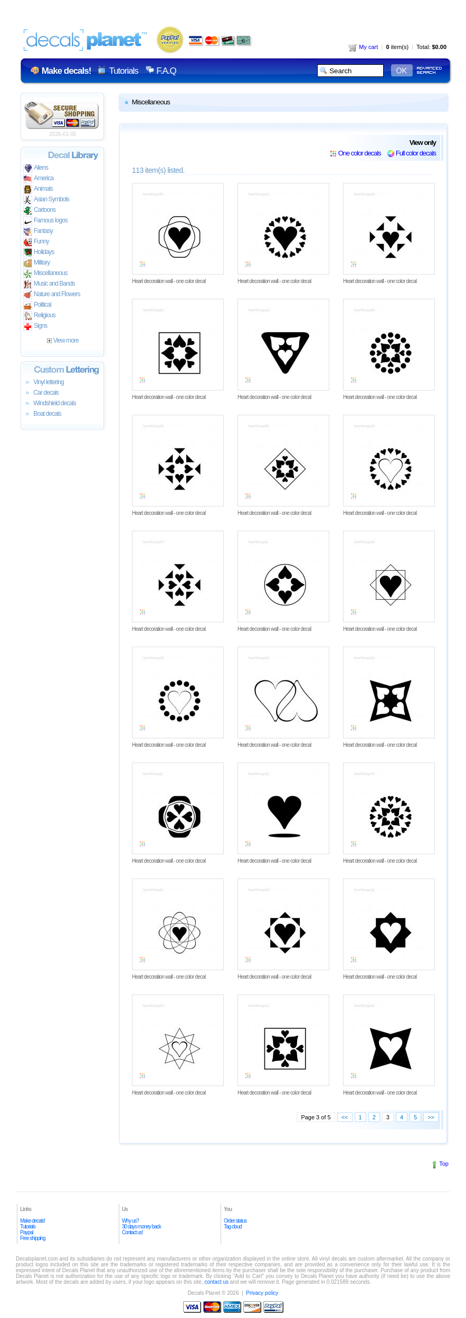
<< (344, 1117)
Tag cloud (233, 1226)
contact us (216, 1282)
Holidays (38, 252)
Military (36, 263)
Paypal (26, 1232)
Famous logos (45, 221)
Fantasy (38, 231)
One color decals (359, 153)
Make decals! (32, 1221)
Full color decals (416, 153)
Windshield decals (49, 403)
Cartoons (39, 210)
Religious (39, 315)
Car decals (41, 393)
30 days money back (141, 1226)
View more (62, 340)
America (38, 178)
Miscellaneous (45, 273)
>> (430, 1117)
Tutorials (123, 71)
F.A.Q (166, 71)
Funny (36, 242)
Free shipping (32, 1238)
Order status (235, 1221)
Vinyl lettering (43, 382)
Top (444, 1163)
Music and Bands (49, 284)
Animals (38, 189)
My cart (363, 47)
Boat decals (42, 414)
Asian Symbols (46, 200)
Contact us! (132, 1232)
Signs (35, 326)
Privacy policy (262, 1293)
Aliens (35, 168)
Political (37, 305)
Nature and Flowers (51, 294)
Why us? (130, 1221)
